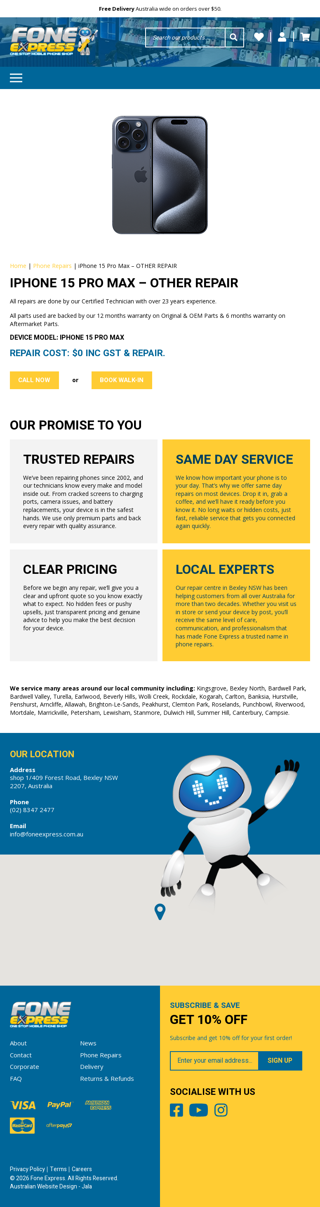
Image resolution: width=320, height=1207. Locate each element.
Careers (82, 1169)
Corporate (24, 1066)
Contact (21, 1055)
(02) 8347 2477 (32, 809)
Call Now (34, 380)
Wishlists (259, 37)
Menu (16, 75)
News (88, 1043)
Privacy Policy (27, 1169)
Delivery (92, 1066)
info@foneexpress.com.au (46, 834)
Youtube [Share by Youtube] (198, 1112)
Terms (58, 1169)
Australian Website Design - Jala (51, 1186)
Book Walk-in (122, 380)
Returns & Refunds (107, 1078)
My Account (282, 37)
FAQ (16, 1078)
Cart (305, 37)
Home (18, 266)
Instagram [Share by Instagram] (221, 1112)
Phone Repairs (52, 266)
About (18, 1043)
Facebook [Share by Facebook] (176, 1112)
